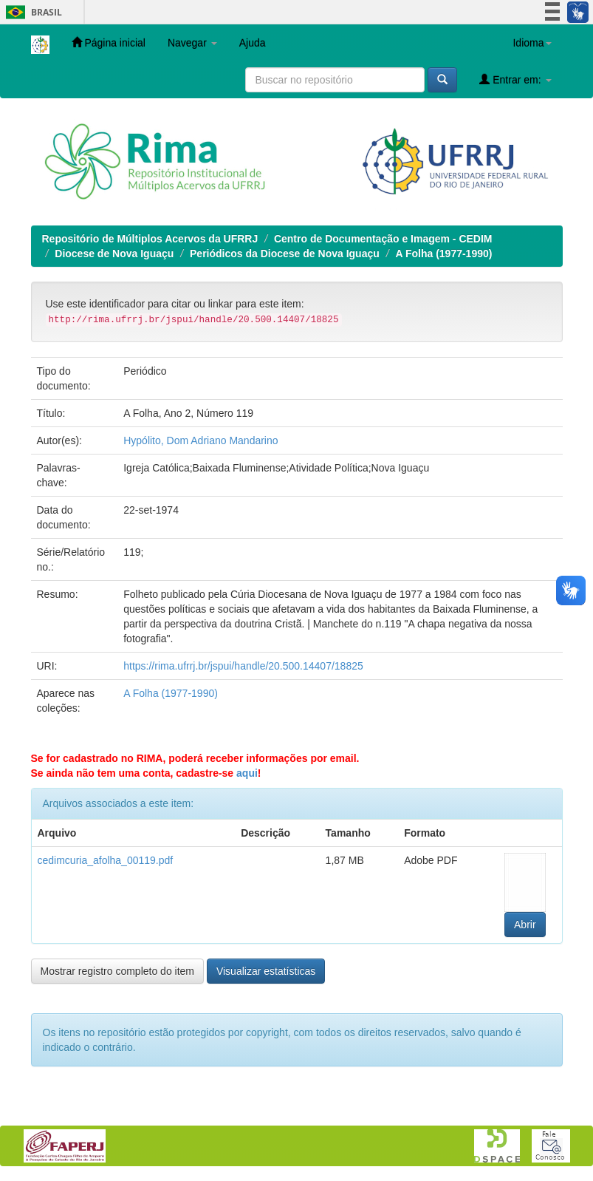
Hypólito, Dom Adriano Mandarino (200, 440)
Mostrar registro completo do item (118, 971)
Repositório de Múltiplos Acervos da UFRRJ (150, 239)
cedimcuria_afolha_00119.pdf (106, 860)
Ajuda (252, 43)
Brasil (31, 12)
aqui (247, 773)
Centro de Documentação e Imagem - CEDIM (383, 239)
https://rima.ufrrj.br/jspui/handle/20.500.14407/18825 (243, 666)
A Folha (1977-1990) (443, 253)
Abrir (525, 924)
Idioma (532, 43)
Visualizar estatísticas (265, 971)
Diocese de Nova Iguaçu (114, 253)
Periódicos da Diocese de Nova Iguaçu (285, 253)
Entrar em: (515, 79)
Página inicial (108, 42)
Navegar (192, 43)
